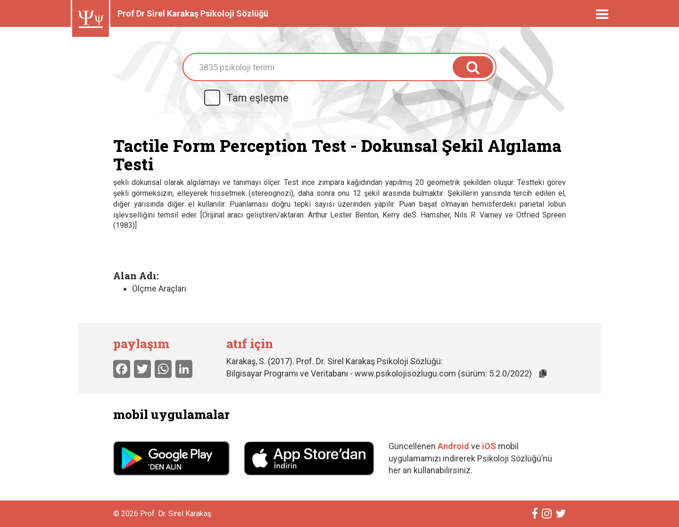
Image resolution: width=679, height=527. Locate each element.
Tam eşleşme (246, 98)
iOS (490, 446)
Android (453, 446)
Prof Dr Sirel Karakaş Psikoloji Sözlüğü (192, 13)
